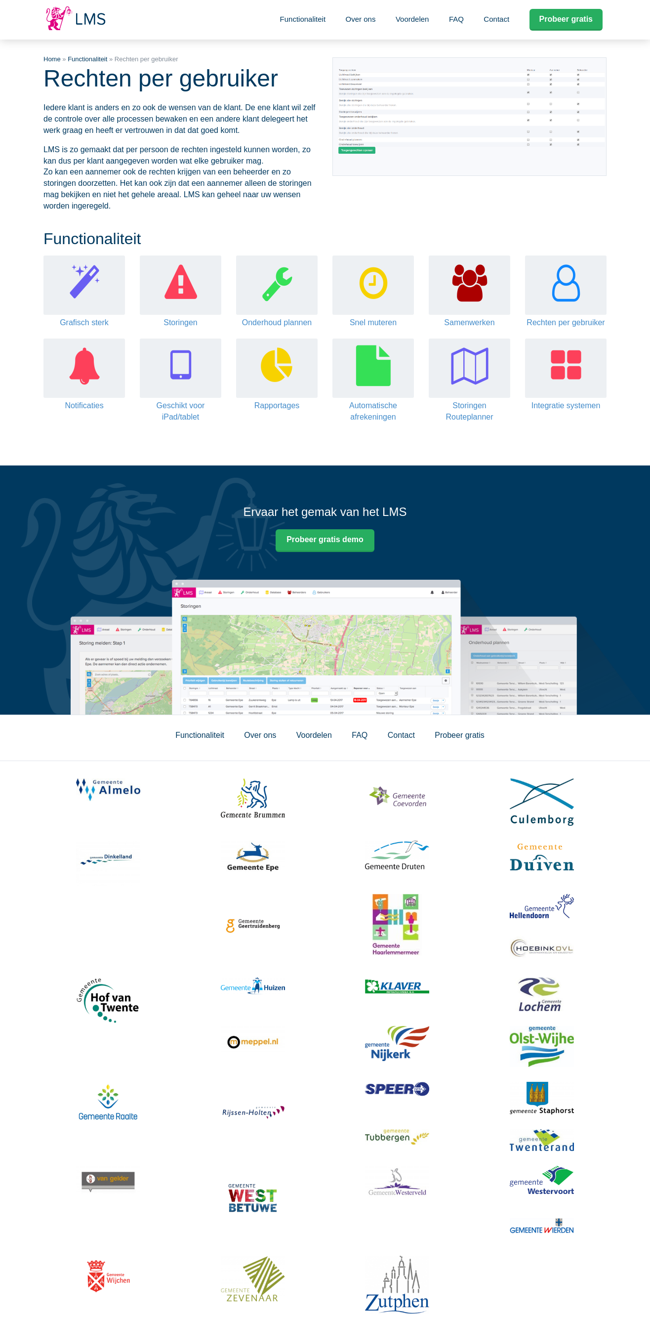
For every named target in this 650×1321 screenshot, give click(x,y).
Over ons (361, 19)
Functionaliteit (303, 19)
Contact (496, 19)
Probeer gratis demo (325, 539)
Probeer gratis (566, 19)
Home (52, 59)
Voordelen (412, 19)
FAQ (456, 19)
